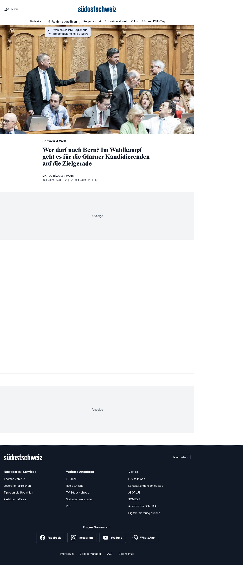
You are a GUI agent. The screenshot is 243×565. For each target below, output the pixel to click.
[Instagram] (81, 538)
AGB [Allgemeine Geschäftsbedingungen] (110, 553)
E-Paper (71, 478)
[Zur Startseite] (97, 9)
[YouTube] (112, 538)
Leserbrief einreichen (17, 485)
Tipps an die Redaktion (18, 492)
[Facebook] (50, 538)
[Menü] (11, 9)
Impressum (67, 553)
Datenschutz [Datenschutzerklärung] (126, 553)
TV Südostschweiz (78, 492)
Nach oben (180, 457)
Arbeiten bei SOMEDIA (142, 506)
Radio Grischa (74, 485)
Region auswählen (64, 21)
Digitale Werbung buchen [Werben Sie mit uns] (144, 513)
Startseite (35, 21)
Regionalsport (92, 21)
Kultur (134, 21)
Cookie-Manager (90, 553)
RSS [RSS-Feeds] (68, 506)
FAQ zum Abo (136, 478)
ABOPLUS (134, 492)
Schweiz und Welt (116, 21)
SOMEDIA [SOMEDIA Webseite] (134, 499)
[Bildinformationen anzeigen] (189, 129)
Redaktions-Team (15, 499)
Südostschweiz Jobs (79, 499)
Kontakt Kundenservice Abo (145, 485)
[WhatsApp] (143, 538)
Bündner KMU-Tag (153, 21)
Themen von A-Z (14, 478)
